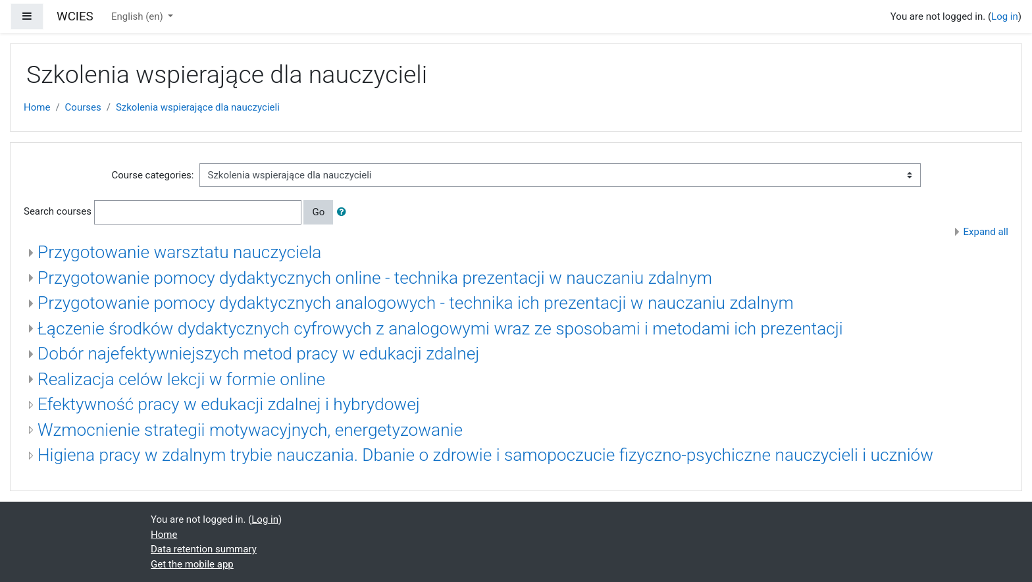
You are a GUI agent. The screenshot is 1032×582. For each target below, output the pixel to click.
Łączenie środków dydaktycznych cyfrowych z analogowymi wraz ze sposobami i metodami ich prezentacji (440, 328)
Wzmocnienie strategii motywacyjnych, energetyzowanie (250, 430)
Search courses (57, 211)
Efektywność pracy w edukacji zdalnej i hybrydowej (229, 404)
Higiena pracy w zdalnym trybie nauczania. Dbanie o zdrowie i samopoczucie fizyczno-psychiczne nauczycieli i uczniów (485, 455)
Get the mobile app (192, 564)
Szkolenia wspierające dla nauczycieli (198, 107)
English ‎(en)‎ (138, 16)
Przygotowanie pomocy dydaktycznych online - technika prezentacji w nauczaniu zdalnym (375, 278)
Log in (1004, 16)
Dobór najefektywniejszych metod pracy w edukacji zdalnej (258, 353)
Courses (83, 107)
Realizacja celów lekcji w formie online (181, 379)
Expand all (986, 232)
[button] (344, 212)
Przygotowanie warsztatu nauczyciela (179, 252)
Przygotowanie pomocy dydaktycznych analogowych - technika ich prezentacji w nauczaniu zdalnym (416, 303)
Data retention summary (204, 549)
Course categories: (153, 175)
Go (318, 212)
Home (37, 107)
